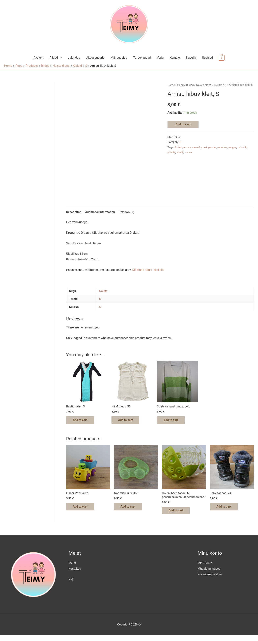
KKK (71, 585)
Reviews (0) (128, 212)
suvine (189, 152)
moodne (223, 147)
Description (74, 212)
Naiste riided (204, 84)
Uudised (207, 57)
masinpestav (209, 147)
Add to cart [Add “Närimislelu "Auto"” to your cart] (129, 508)
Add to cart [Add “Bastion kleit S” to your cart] (81, 420)
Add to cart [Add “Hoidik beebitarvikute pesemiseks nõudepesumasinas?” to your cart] (177, 515)
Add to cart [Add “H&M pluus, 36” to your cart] (127, 420)
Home (171, 84)
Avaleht (38, 57)
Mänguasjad (119, 57)
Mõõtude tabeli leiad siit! (149, 270)
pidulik (171, 152)
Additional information (100, 212)
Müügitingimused (209, 574)
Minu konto (205, 568)
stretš (180, 152)
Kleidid (219, 84)
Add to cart (183, 124)
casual (196, 147)
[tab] (74, 212)
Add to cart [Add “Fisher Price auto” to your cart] (81, 508)
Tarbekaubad (142, 57)
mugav (233, 147)
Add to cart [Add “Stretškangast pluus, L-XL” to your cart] (172, 420)
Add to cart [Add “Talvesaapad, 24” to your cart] (225, 508)
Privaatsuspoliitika (210, 580)
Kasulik (191, 57)
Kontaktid (75, 574)
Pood (180, 84)
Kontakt (175, 57)
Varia (160, 57)
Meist (72, 568)
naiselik (243, 147)
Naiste (103, 291)
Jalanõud (74, 57)
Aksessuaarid (95, 57)
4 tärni (178, 147)
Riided (54, 57)
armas (187, 147)
